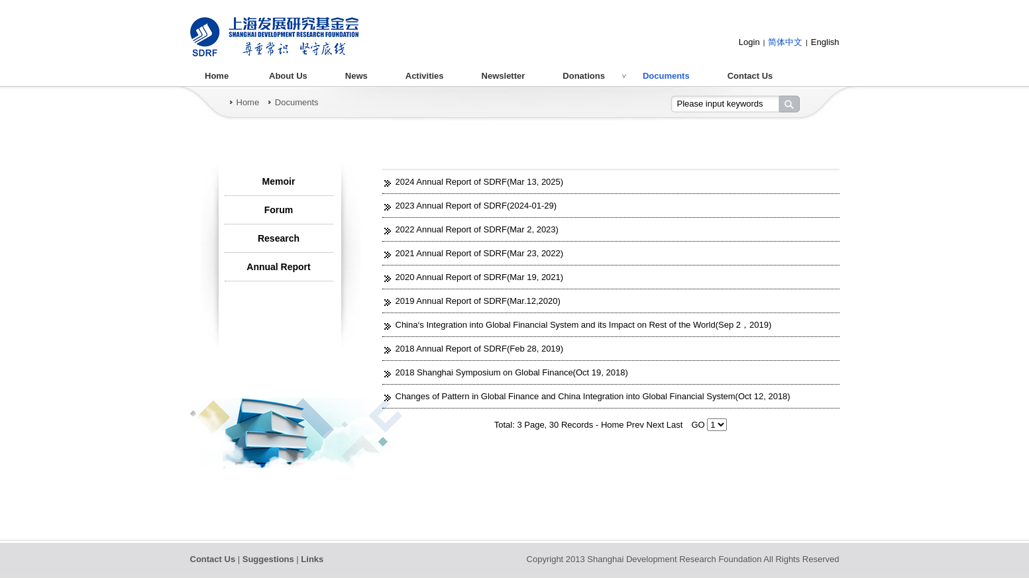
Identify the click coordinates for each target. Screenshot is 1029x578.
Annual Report (278, 267)
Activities (425, 76)
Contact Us (750, 76)
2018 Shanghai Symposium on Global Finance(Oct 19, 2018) (512, 372)
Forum (279, 210)
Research (278, 238)
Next (657, 425)
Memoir (279, 181)
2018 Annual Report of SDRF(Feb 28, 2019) (480, 349)
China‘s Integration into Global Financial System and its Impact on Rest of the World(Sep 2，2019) (584, 325)
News (356, 76)
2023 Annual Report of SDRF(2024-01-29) (476, 206)
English (825, 42)
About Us (288, 76)
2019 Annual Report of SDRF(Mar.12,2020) (478, 301)
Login (749, 42)
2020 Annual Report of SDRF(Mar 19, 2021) (480, 277)
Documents (666, 76)
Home (217, 76)
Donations (584, 76)
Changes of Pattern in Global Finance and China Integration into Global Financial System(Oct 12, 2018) (593, 396)
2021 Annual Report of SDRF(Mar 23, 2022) (480, 253)
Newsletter (503, 76)
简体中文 (785, 42)
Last (675, 425)
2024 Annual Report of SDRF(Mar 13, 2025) (480, 182)
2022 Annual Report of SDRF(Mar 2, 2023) (477, 229)
